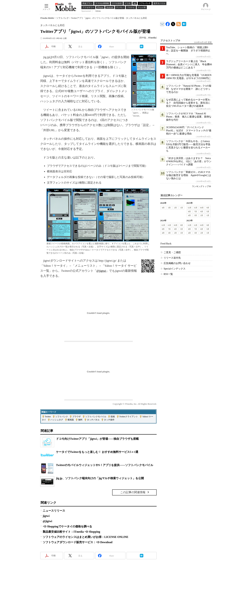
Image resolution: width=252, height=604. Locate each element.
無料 (80, 420)
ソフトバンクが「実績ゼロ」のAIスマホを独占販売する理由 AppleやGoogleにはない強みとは (188, 175)
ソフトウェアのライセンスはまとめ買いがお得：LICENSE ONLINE (85, 536)
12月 (189, 208)
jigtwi (46, 515)
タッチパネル (93, 420)
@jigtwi (101, 270)
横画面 (71, 420)
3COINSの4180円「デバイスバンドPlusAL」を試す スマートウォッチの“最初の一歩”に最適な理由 (188, 130)
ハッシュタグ (56, 420)
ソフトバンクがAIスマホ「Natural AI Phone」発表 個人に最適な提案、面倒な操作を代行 (188, 116)
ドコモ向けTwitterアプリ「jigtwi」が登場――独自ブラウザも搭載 (97, 438)
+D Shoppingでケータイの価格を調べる (67, 526)
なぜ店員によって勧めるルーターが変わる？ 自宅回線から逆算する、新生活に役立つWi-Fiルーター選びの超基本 (188, 102)
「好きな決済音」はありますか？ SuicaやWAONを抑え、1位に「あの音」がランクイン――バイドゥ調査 (188, 161)
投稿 (113, 416)
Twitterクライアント (128, 416)
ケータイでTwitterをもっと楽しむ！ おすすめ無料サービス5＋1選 (97, 451)
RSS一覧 (168, 274)
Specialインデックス (175, 268)
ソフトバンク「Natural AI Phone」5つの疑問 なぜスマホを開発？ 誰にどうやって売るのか (188, 89)
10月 (202, 208)
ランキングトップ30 (201, 186)
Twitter (48, 416)
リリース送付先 (172, 258)
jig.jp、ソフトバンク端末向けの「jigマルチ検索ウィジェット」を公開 (100, 478)
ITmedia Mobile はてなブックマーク (184, 23)
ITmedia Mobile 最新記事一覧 (178, 23)
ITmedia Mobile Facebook (168, 23)
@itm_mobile (173, 23)
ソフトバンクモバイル (95, 416)
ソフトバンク (62, 18)
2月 (175, 208)
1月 (181, 208)
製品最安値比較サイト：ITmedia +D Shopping (71, 531)
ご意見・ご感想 (172, 252)
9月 (207, 208)
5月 (207, 211)
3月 (169, 208)
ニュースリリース (54, 510)
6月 (201, 211)
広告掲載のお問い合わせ (177, 263)
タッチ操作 (109, 420)
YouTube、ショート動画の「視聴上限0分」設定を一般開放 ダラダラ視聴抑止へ (188, 50)
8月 (189, 211)
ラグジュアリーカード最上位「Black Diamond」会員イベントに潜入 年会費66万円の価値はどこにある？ (189, 64)
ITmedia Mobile (47, 18)
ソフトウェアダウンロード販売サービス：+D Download (77, 542)
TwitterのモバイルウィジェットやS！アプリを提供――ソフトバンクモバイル (104, 465)
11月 (195, 208)
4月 (163, 208)
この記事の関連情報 (132, 492)
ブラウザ (76, 416)
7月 (195, 211)
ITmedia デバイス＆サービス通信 (162, 23)
